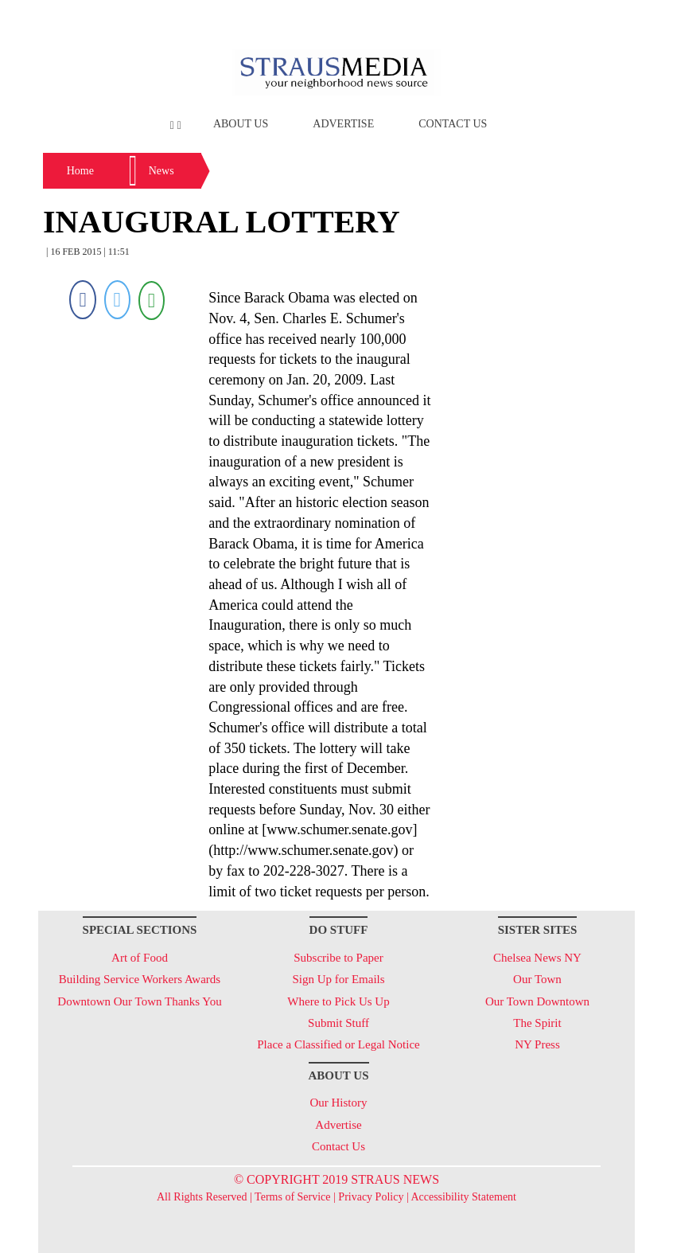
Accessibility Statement (463, 1197)
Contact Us (452, 124)
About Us (240, 124)
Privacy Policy (370, 1197)
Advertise (343, 124)
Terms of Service (292, 1197)
